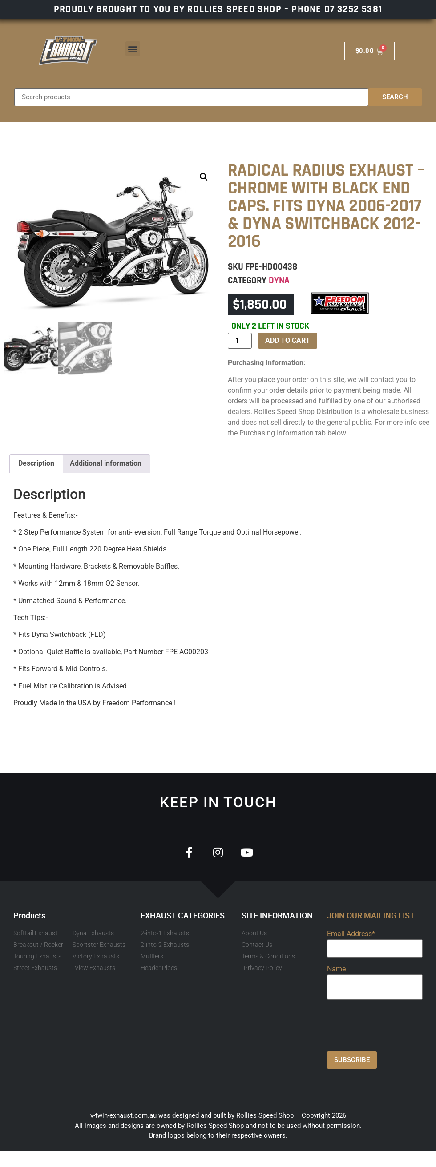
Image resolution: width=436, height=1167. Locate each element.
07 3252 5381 (353, 9)
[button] (132, 48)
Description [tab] (36, 463)
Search (395, 97)
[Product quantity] (240, 341)
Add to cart (287, 340)
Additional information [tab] (105, 463)
